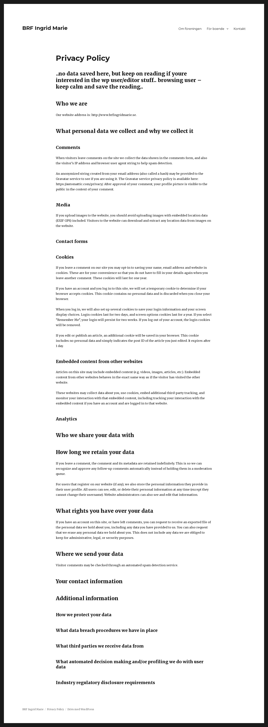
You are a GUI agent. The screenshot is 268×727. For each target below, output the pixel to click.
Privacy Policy (55, 709)
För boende (215, 29)
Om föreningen (190, 29)
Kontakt (240, 29)
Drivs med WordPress (80, 709)
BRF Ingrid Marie (45, 28)
